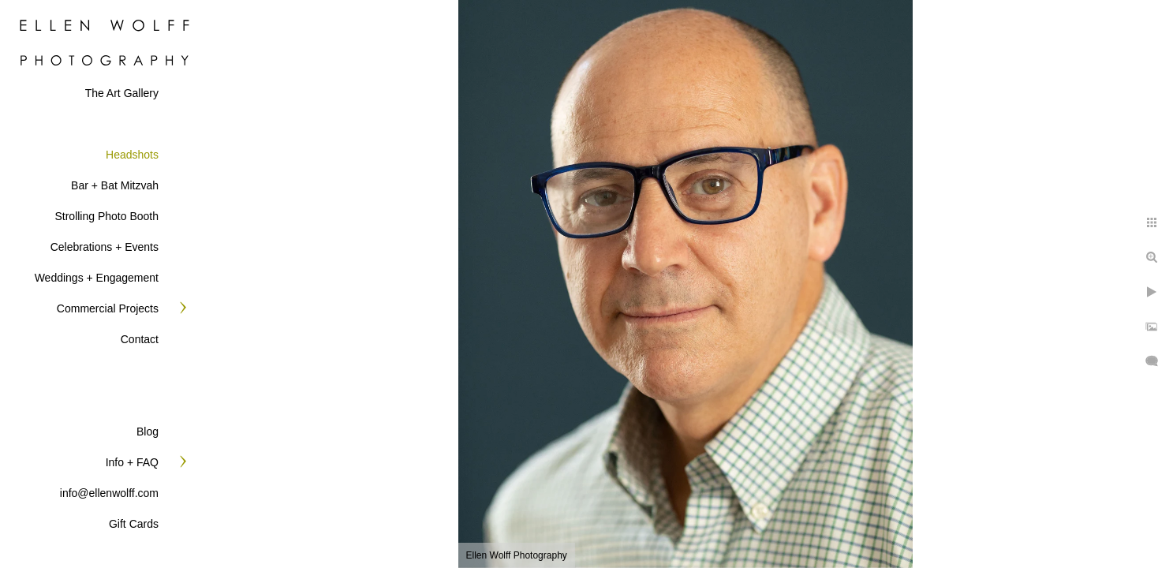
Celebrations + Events (104, 247)
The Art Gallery (122, 93)
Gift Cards (134, 524)
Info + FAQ (132, 462)
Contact (140, 339)
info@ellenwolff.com (109, 493)
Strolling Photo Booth (106, 216)
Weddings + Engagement (97, 277)
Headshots (132, 154)
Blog (147, 431)
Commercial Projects (108, 308)
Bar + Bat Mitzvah (115, 185)
